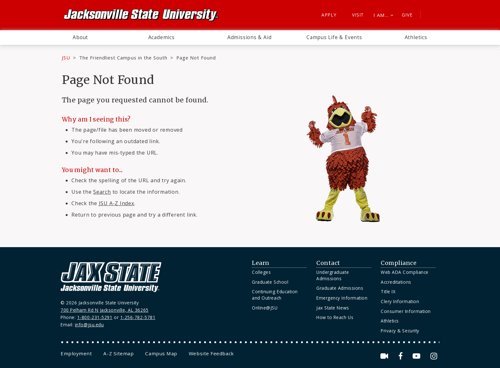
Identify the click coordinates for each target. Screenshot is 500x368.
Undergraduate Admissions (332, 275)
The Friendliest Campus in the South (123, 57)
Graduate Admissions (339, 288)
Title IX (388, 291)
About (80, 37)
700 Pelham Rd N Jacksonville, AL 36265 (105, 310)
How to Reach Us (334, 317)
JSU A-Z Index (116, 203)
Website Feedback (211, 353)
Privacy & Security (400, 331)
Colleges (261, 272)
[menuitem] (80, 37)
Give (407, 15)
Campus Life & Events (334, 37)
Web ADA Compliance (405, 272)
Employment (76, 353)
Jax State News (332, 308)
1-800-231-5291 (95, 317)
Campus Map (161, 353)
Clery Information (400, 301)
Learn (260, 263)
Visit (358, 15)
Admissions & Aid (249, 37)
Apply (328, 15)
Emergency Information (341, 298)
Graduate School (270, 282)
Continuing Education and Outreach (275, 294)
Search (102, 191)
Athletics (416, 37)
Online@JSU (264, 308)
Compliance (398, 263)
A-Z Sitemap (118, 353)
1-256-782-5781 (138, 317)
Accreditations (396, 282)
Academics (161, 37)
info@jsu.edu (89, 325)
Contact (328, 263)
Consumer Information (406, 311)
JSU (66, 57)
